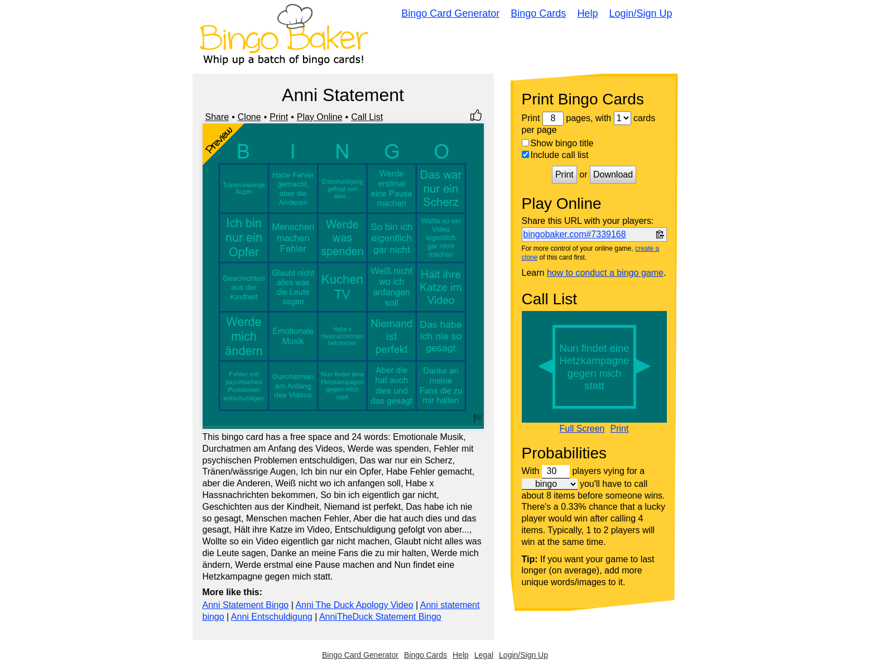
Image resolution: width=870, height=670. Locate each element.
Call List (367, 117)
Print (279, 117)
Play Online (320, 117)
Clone (249, 117)
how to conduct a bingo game (605, 272)
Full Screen (582, 428)
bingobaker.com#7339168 (574, 234)
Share (217, 117)
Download (613, 174)
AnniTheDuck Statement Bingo (380, 616)
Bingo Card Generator (450, 13)
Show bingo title (558, 143)
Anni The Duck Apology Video (354, 605)
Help (587, 13)
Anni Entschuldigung (272, 616)
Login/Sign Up (640, 13)
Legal (483, 655)
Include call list (555, 155)
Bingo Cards (538, 13)
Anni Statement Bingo (246, 605)
